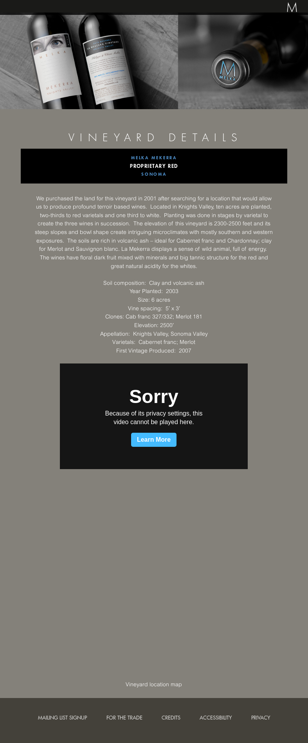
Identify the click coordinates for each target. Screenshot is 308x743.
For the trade (124, 717)
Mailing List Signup (62, 717)
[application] (154, 416)
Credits (171, 717)
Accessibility (216, 717)
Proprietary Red (154, 165)
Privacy (260, 717)
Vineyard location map (154, 684)
